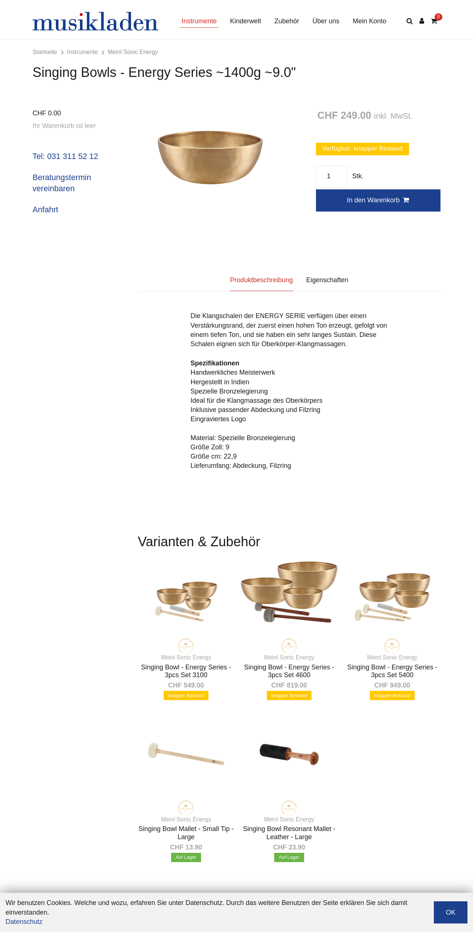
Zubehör (286, 21)
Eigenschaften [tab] (327, 280)
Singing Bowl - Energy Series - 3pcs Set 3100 (186, 671)
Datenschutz (24, 921)
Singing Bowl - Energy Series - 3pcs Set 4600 (289, 671)
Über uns (326, 21)
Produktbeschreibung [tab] (261, 280)
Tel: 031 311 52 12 (65, 156)
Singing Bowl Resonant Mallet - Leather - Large (289, 833)
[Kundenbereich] (422, 21)
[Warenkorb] (434, 21)
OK (450, 912)
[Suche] (409, 21)
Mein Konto (370, 21)
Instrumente (199, 21)
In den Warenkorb (378, 200)
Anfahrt (45, 209)
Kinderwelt (245, 21)
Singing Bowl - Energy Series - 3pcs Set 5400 (392, 671)
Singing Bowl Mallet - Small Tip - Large (186, 833)
